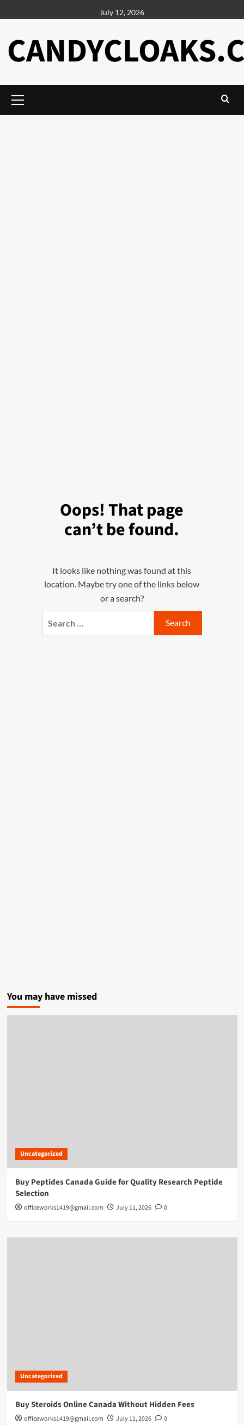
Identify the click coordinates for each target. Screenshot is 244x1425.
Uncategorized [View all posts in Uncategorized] (41, 1153)
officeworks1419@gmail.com (63, 1207)
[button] (225, 98)
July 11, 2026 (133, 1207)
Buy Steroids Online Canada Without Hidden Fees (104, 1404)
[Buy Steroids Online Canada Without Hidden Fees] (122, 1314)
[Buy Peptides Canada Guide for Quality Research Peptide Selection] (122, 1091)
